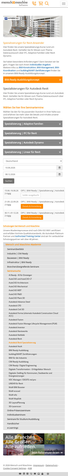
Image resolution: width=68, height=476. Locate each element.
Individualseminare (16, 414)
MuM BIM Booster (17, 387)
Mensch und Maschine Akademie (23, 244)
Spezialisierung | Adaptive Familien (24, 123)
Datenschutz (52, 465)
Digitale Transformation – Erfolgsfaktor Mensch (30, 369)
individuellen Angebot (40, 64)
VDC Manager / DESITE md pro (22, 379)
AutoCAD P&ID (15, 294)
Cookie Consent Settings (14, 468)
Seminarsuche (13, 271)
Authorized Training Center (28, 236)
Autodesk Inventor (17, 327)
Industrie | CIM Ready (17, 253)
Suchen (8, 180)
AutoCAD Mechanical (18, 286)
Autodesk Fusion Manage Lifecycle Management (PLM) (33, 323)
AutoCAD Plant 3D (17, 298)
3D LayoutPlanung (17, 402)
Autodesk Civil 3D (16, 309)
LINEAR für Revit (16, 383)
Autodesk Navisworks (18, 331)
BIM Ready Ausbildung (18, 350)
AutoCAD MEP (15, 290)
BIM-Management (45, 67)
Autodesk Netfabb (17, 335)
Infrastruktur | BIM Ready (19, 262)
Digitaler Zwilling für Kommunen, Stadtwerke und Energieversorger (30, 374)
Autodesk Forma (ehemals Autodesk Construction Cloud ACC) (33, 314)
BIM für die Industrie (18, 358)
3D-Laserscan (15, 406)
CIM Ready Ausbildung (18, 361)
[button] (42, 473)
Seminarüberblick (15, 249)
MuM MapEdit (15, 398)
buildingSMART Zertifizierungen (23, 354)
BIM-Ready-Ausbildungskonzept (22, 79)
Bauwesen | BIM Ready (18, 258)
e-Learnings (12, 427)
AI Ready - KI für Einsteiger (20, 275)
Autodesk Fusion (16, 319)
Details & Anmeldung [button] (32, 206)
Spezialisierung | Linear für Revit (22, 152)
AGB (30, 468)
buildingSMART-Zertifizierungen (35, 70)
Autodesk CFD (15, 305)
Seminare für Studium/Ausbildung (23, 419)
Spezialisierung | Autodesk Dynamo (24, 142)
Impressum (38, 465)
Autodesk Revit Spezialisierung (22, 342)
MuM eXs (13, 395)
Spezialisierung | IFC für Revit (21, 133)
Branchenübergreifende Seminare (23, 266)
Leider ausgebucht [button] (31, 195)
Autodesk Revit (15, 338)
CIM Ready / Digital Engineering (23, 365)
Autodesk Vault (15, 346)
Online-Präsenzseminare (18, 410)
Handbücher (13, 423)
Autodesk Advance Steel (19, 301)
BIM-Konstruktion (27, 67)
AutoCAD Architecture (18, 282)
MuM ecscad (14, 391)
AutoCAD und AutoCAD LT (20, 279)
